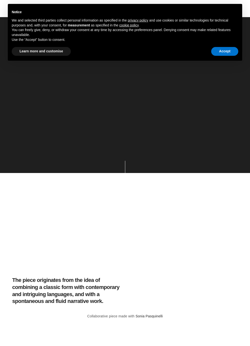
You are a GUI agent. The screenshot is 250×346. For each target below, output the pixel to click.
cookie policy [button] (128, 25)
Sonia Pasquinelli (149, 316)
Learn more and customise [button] (41, 51)
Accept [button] (224, 51)
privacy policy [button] (138, 20)
